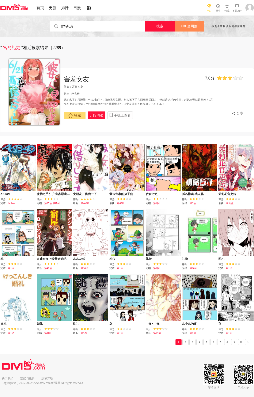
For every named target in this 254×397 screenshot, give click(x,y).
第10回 (193, 268)
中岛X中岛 (153, 324)
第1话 (229, 268)
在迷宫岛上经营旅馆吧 (51, 259)
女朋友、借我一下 (85, 194)
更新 (52, 8)
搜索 (159, 26)
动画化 (230, 203)
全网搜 (189, 26)
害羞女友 (76, 79)
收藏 (74, 115)
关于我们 (8, 378)
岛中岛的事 (189, 324)
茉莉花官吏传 (227, 194)
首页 (40, 8)
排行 (65, 8)
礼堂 (149, 259)
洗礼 (76, 324)
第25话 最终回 (52, 203)
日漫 (77, 8)
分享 (239, 113)
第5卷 (84, 333)
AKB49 (5, 194)
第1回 (156, 203)
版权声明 (47, 378)
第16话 (84, 268)
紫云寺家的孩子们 (121, 194)
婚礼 (3, 324)
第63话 (121, 203)
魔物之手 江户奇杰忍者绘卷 (55, 194)
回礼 (221, 259)
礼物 (185, 259)
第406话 (85, 203)
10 (241, 342)
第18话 (157, 333)
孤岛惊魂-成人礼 (193, 194)
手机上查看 (122, 115)
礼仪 (112, 259)
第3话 (193, 203)
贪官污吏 (152, 194)
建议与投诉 (27, 378)
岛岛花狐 (79, 259)
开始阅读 (96, 115)
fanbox (11, 203)
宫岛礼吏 (77, 86)
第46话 (48, 268)
